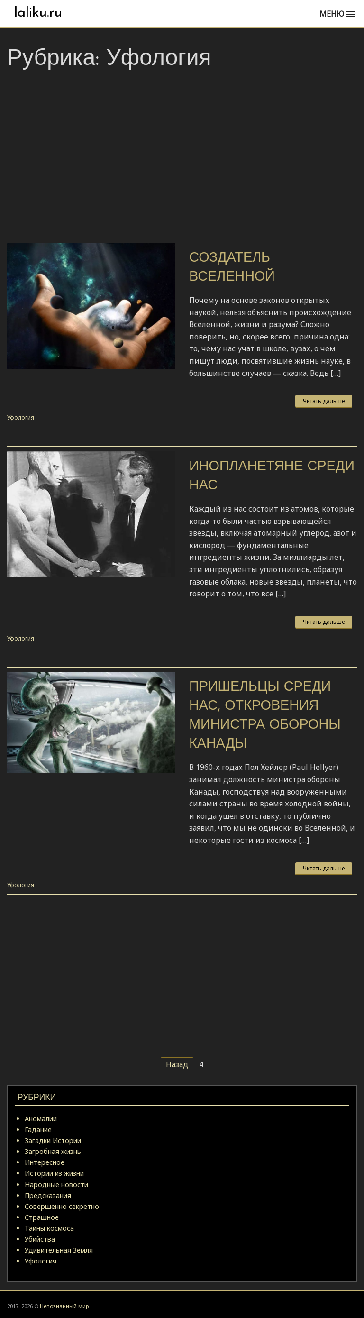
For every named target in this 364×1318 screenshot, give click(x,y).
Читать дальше (324, 401)
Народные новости (56, 1184)
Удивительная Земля (59, 1249)
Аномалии (41, 1118)
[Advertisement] (182, 157)
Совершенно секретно (62, 1206)
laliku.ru (38, 13)
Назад (177, 1064)
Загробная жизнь (53, 1151)
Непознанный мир (64, 1305)
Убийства (40, 1239)
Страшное (42, 1217)
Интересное (44, 1162)
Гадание (38, 1129)
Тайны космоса (49, 1228)
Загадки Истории (53, 1140)
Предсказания (48, 1195)
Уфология (20, 417)
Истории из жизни (54, 1173)
